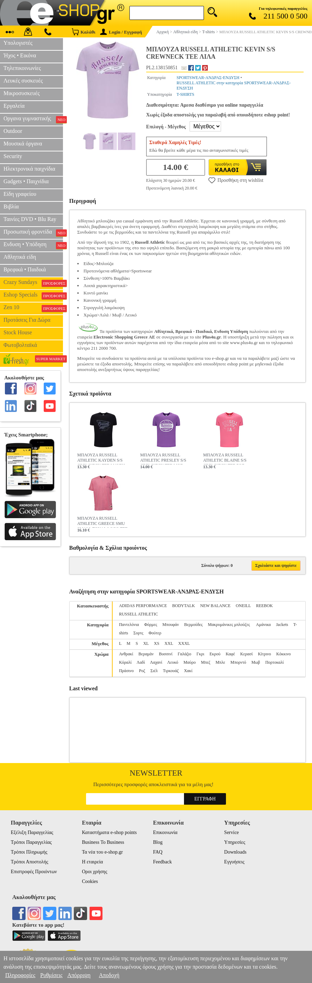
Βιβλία (11, 206)
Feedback (162, 861)
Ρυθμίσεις (51, 975)
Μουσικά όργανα (22, 144)
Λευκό (172, 662)
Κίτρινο (264, 653)
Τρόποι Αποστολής (29, 861)
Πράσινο (126, 670)
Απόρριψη (78, 975)
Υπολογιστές (18, 43)
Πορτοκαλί (274, 662)
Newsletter (156, 773)
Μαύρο (190, 662)
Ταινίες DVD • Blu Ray (29, 219)
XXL (168, 643)
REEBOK (264, 605)
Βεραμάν (146, 653)
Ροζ (142, 670)
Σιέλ (154, 670)
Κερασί (246, 653)
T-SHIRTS (185, 94)
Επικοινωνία (165, 832)
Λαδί (141, 662)
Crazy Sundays (33, 283)
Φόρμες (150, 624)
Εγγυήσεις (234, 861)
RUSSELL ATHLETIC (138, 614)
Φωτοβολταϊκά (20, 345)
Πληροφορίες (20, 975)
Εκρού (215, 653)
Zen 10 (33, 308)
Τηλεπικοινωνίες (22, 68)
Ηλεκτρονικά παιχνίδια (29, 169)
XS (156, 643)
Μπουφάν (170, 624)
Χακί (188, 670)
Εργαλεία (13, 106)
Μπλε (220, 662)
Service (231, 832)
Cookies (90, 881)
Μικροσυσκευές (21, 93)
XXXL (184, 643)
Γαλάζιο (184, 653)
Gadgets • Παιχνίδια (26, 181)
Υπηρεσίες (234, 842)
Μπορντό (238, 662)
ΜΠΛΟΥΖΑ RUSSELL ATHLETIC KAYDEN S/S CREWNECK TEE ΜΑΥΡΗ (101, 458)
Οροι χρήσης (94, 871)
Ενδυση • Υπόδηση (33, 245)
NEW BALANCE (215, 605)
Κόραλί (125, 662)
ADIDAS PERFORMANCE (143, 605)
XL (146, 643)
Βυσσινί (165, 653)
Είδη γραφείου (19, 194)
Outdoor (12, 131)
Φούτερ (155, 633)
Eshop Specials (33, 295)
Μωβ (255, 662)
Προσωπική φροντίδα (33, 232)
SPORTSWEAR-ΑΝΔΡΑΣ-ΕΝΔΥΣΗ (208, 77)
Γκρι (200, 653)
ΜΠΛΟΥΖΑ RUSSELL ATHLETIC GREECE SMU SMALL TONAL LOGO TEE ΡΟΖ (102, 522)
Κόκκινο (283, 653)
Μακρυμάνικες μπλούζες (229, 624)
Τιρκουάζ (171, 670)
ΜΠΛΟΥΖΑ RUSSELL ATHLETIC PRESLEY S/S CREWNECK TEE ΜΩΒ (163, 458)
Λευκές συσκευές (23, 81)
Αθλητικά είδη (19, 257)
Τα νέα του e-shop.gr (102, 852)
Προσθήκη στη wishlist (235, 180)
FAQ (157, 852)
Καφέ (230, 653)
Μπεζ (205, 662)
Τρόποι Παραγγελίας (31, 842)
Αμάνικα (263, 624)
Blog (157, 842)
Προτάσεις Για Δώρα (26, 320)
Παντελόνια (129, 624)
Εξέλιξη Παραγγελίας (32, 832)
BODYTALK (183, 605)
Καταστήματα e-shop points (109, 832)
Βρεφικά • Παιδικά (24, 269)
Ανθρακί (126, 653)
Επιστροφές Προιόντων (34, 871)
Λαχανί (156, 662)
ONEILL (243, 605)
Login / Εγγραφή (121, 32)
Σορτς (138, 633)
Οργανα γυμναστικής (33, 119)
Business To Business (103, 842)
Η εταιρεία (92, 861)
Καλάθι (83, 31)
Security (12, 156)
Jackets (282, 624)
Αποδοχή (109, 975)
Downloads (235, 852)
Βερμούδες (193, 624)
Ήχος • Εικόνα (19, 55)
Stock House (17, 332)
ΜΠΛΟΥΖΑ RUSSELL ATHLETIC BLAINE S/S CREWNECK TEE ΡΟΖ (225, 458)
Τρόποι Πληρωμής (29, 852)
